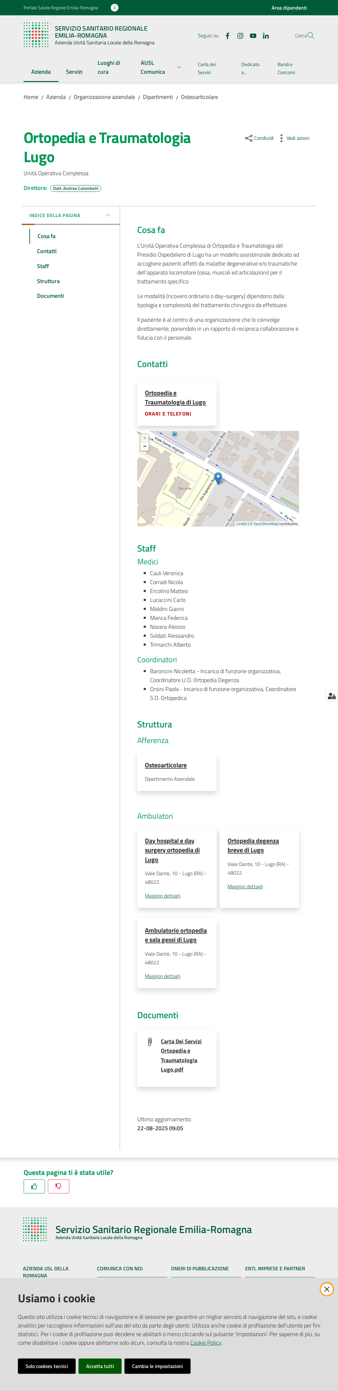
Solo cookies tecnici (47, 1366)
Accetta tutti (100, 1366)
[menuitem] (41, 72)
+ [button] (145, 438)
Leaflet (242, 524)
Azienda (56, 97)
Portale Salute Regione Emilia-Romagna (61, 7)
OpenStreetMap (265, 524)
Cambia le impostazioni (157, 1366)
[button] (307, 35)
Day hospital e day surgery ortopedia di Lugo (172, 851)
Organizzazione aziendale (104, 97)
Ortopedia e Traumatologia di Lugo (175, 397)
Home (31, 97)
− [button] (145, 447)
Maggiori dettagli (162, 897)
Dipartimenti (158, 97)
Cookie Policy (205, 1342)
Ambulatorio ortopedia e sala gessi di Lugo (176, 936)
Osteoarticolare (199, 97)
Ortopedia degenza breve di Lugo (253, 846)
